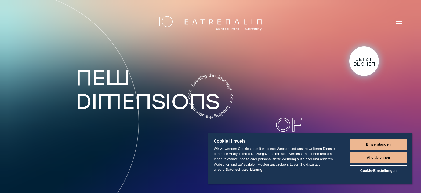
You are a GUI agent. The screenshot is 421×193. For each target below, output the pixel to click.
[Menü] (399, 23)
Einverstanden (378, 144)
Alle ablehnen (378, 157)
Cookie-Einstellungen (378, 171)
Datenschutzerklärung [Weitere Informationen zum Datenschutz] (244, 170)
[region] (310, 158)
